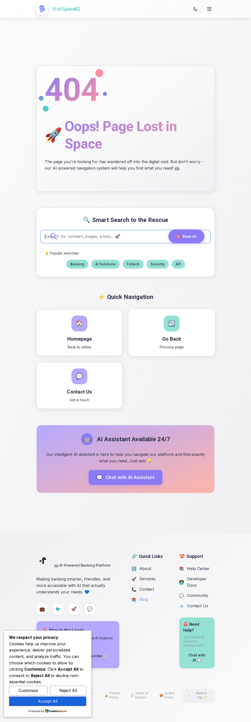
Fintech (133, 264)
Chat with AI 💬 (196, 657)
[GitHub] (74, 609)
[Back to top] (199, 695)
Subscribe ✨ (95, 656)
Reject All (68, 690)
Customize (28, 690)
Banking (77, 264)
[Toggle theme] (195, 8)
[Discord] (90, 609)
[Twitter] (58, 609)
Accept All (48, 701)
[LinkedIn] (42, 609)
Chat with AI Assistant (125, 477)
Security (158, 264)
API (178, 264)
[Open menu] (209, 8)
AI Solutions (105, 264)
